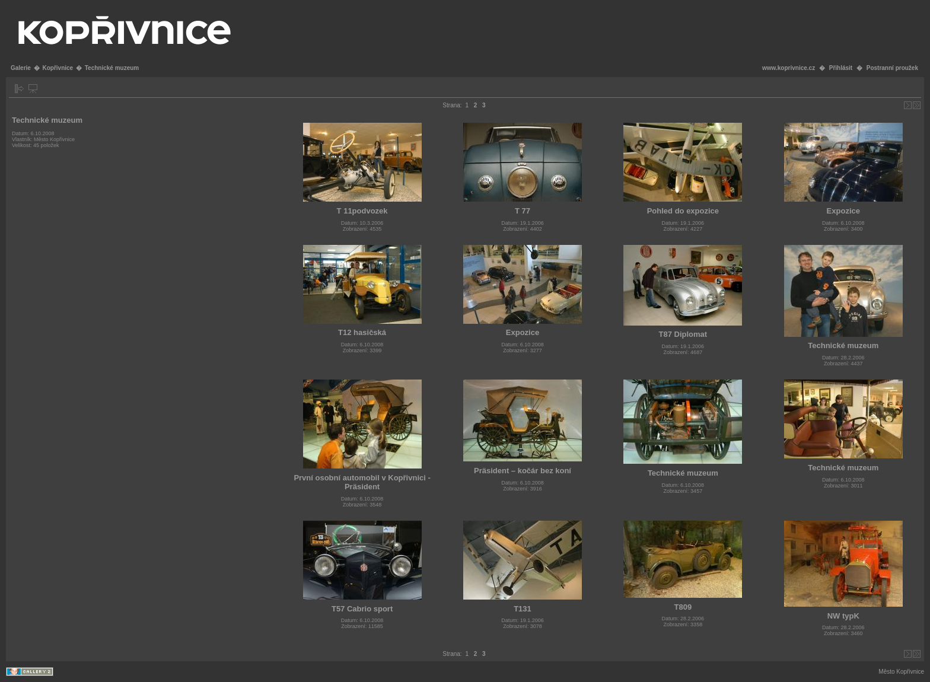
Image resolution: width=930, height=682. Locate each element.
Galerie (21, 68)
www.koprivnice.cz (788, 68)
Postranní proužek (892, 68)
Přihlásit (840, 68)
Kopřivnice (57, 68)
